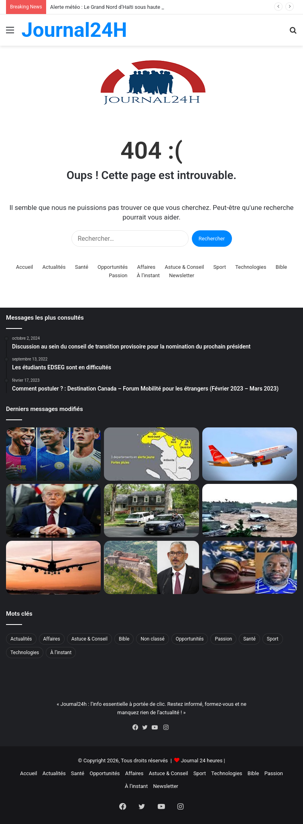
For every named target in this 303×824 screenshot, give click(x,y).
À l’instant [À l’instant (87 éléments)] (60, 652)
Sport (220, 267)
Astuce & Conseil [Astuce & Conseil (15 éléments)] (89, 639)
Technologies (250, 267)
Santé (81, 267)
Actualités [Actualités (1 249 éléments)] (21, 639)
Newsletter (181, 275)
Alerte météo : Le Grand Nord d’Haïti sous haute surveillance (119, 7)
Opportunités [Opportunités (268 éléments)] (190, 639)
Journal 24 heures (202, 761)
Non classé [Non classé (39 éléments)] (152, 639)
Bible (281, 267)
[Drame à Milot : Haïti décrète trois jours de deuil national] (151, 567)
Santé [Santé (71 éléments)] (249, 639)
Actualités (53, 267)
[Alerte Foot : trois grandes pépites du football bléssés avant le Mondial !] (53, 454)
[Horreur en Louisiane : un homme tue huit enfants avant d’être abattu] (151, 510)
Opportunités (113, 267)
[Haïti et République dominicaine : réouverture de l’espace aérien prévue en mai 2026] (53, 567)
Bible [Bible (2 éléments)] (124, 639)
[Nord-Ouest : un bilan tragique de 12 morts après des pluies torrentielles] (249, 510)
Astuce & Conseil (184, 267)
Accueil (24, 267)
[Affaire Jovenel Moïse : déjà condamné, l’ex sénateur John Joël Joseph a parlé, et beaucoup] (249, 567)
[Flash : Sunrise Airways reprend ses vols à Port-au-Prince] (249, 454)
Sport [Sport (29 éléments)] (273, 639)
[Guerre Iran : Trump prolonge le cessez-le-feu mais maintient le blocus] (53, 511)
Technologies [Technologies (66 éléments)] (24, 652)
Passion (118, 275)
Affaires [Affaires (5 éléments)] (51, 639)
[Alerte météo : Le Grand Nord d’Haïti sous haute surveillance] (151, 454)
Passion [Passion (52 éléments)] (223, 639)
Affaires (146, 267)
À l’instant (148, 275)
